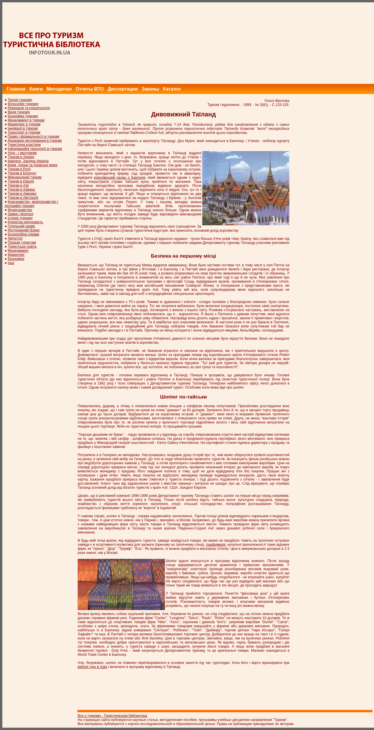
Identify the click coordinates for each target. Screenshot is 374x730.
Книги (36, 88)
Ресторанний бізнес (24, 230)
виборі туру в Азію (92, 667)
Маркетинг (16, 255)
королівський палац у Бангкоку (119, 178)
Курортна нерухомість (25, 222)
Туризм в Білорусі (22, 173)
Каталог (172, 88)
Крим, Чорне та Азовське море (33, 165)
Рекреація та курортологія (29, 108)
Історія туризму (20, 218)
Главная (16, 88)
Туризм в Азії (18, 185)
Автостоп (15, 238)
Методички (59, 88)
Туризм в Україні (21, 157)
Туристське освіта (22, 246)
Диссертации (123, 88)
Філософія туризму (23, 104)
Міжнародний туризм (25, 177)
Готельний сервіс (21, 226)
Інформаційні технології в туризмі (35, 149)
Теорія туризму (20, 100)
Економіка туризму (23, 116)
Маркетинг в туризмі (24, 124)
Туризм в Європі (21, 181)
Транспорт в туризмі (24, 132)
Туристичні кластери (24, 145)
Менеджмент (18, 251)
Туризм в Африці (21, 189)
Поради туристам (22, 242)
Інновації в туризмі (23, 128)
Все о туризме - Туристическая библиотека (112, 716)
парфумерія (215, 545)
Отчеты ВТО (90, 88)
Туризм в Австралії (23, 198)
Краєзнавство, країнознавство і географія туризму (31, 204)
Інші (11, 263)
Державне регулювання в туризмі (35, 141)
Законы (150, 88)
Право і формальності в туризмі (33, 136)
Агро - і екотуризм (22, 153)
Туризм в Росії (19, 169)
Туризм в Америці (22, 194)
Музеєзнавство (20, 210)
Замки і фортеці (20, 214)
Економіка (16, 259)
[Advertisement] (268, 43)
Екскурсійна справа (23, 234)
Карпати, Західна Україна (28, 161)
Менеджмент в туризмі (26, 120)
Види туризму (19, 112)
